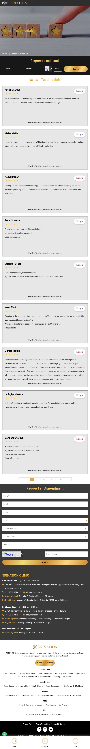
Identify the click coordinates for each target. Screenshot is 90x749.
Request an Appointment (45, 663)
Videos (57, 674)
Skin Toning (68, 686)
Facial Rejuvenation (53, 686)
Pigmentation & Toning (46, 695)
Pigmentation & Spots (34, 705)
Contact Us (21, 677)
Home (4, 54)
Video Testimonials (45, 674)
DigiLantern (68, 735)
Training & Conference (62, 677)
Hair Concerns (42, 714)
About (4, 674)
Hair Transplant (56, 714)
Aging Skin (24, 686)
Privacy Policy (28, 724)
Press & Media (45, 677)
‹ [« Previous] (20, 479)
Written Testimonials (19, 54)
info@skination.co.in (34, 592)
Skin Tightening (37, 686)
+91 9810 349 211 (13, 615)
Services (13, 674)
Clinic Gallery (68, 674)
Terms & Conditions (43, 724)
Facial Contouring (10, 686)
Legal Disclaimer (59, 724)
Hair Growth (30, 714)
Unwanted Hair (11, 695)
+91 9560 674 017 (13, 592)
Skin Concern (64, 705)
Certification (32, 677)
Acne (21, 705)
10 (60, 479)
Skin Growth (76, 695)
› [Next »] (69, 479)
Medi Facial (79, 686)
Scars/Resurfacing (27, 695)
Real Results (80, 674)
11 (65, 479)
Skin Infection (51, 705)
